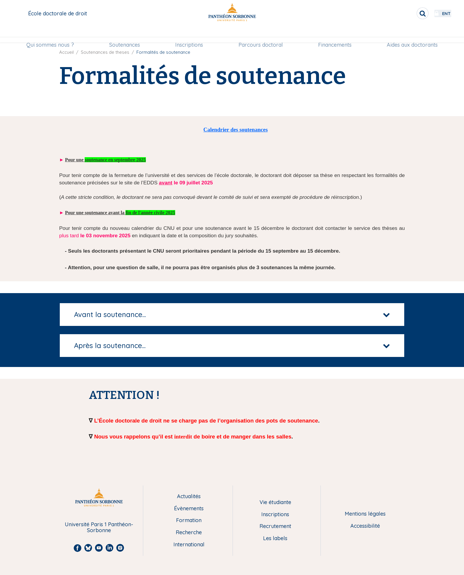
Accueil (66, 52)
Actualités (189, 496)
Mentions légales (365, 514)
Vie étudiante (275, 502)
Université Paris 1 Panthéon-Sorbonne (99, 528)
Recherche (189, 532)
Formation (189, 520)
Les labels (275, 538)
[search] (407, 13)
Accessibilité (365, 526)
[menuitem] (50, 35)
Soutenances (124, 34)
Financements (335, 34)
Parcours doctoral (261, 34)
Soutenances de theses (105, 52)
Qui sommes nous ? (50, 34)
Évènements (189, 509)
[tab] (232, 314)
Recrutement (275, 526)
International (188, 545)
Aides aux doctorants (412, 34)
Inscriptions (189, 34)
